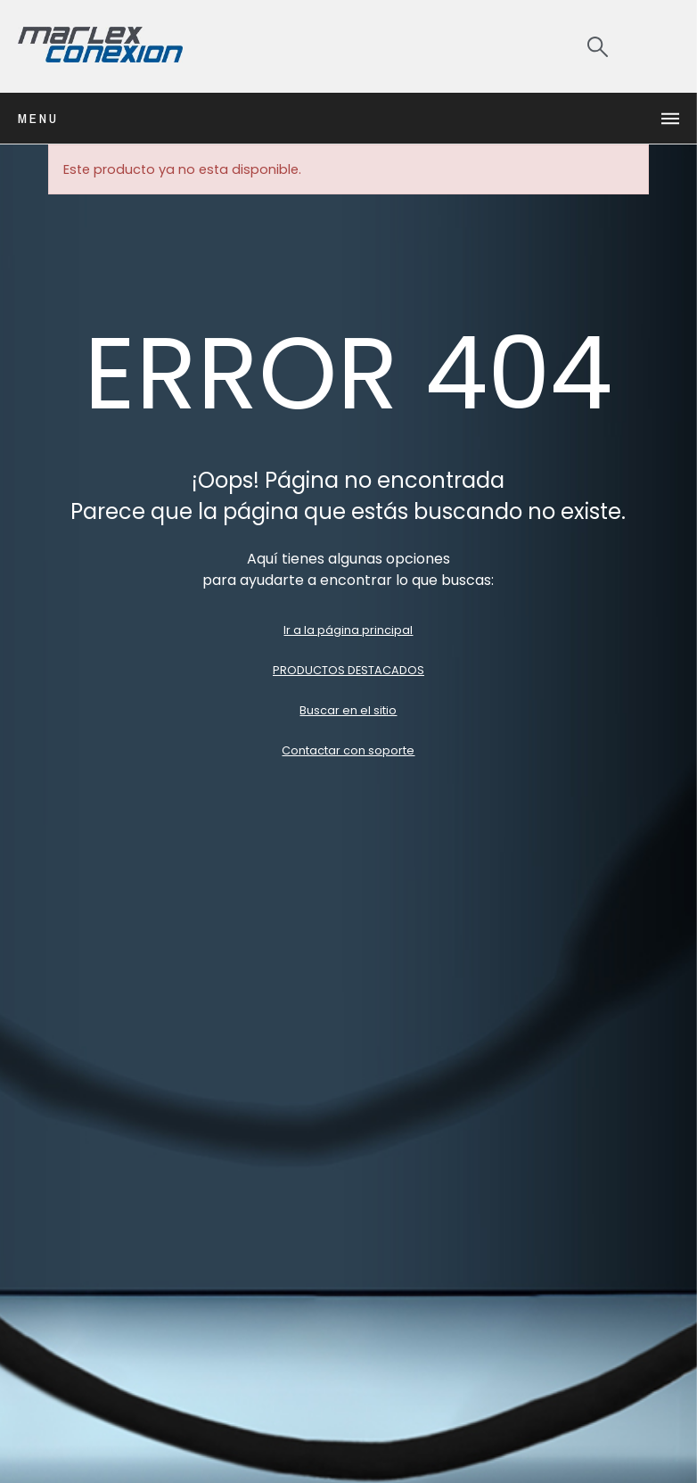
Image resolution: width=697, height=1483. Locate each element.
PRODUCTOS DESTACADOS (348, 670)
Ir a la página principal (348, 630)
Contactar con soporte (348, 750)
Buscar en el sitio (348, 710)
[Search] (597, 47)
